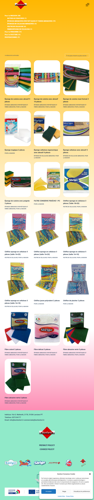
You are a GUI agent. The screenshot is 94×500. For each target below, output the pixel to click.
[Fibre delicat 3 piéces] (47, 328)
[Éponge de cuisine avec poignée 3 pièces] (18, 179)
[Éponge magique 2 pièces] (18, 128)
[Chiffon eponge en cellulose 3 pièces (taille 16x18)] (18, 279)
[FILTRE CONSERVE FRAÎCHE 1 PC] (47, 179)
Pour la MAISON (21, 107)
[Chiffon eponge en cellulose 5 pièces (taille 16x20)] (18, 230)
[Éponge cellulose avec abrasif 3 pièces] (76, 128)
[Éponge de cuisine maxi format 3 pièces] (76, 77)
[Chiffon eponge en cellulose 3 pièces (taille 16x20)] (47, 230)
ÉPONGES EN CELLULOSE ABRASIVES (44, 156)
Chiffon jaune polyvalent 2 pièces (47, 301)
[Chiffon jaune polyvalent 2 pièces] (47, 279)
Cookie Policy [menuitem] (47, 449)
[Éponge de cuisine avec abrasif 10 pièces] (47, 77)
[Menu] (87, 4)
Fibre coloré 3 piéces (13, 349)
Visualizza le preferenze (82, 491)
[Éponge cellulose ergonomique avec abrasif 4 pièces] (47, 128)
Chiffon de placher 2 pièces (73, 301)
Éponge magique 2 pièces (15, 150)
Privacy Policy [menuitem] (47, 445)
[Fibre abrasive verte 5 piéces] (76, 328)
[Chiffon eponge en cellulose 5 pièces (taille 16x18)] (76, 230)
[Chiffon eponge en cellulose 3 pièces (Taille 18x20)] (76, 179)
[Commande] (77, 56)
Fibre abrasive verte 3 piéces (16, 398)
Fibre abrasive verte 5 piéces (74, 349)
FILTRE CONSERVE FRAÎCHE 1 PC (47, 201)
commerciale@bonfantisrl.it (34, 420)
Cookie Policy (61, 496)
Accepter (49, 491)
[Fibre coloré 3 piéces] (18, 328)
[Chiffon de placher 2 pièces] (76, 279)
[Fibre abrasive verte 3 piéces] (18, 376)
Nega (64, 491)
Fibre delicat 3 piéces (42, 349)
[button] (90, 474)
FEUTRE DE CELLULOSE (69, 206)
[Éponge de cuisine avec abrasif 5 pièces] (18, 77)
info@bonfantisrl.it (16, 420)
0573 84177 (16, 417)
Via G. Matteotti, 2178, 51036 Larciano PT (27, 415)
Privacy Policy (70, 496)
